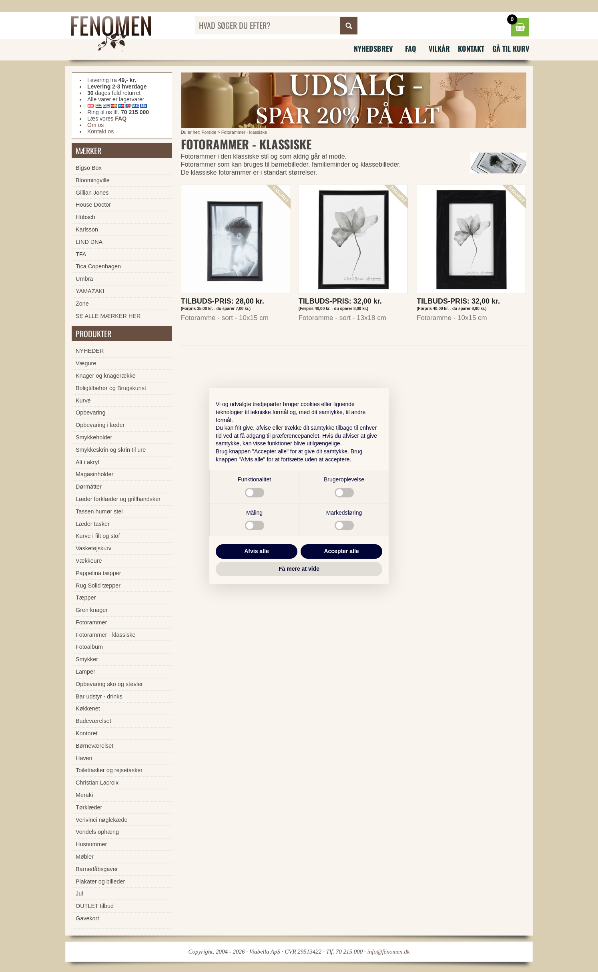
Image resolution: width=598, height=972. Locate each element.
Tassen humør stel (99, 511)
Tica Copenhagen (98, 266)
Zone (82, 303)
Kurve (83, 400)
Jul (79, 893)
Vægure (86, 363)
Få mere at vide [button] (299, 568)
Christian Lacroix (97, 782)
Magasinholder (94, 474)
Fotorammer (91, 622)
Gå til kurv (510, 48)
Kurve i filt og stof (98, 536)
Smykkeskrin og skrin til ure (111, 450)
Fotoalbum (89, 647)
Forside (209, 132)
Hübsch (85, 217)
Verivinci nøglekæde (102, 820)
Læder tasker (93, 524)
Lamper (85, 671)
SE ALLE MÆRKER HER (108, 316)
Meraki (84, 795)
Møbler (85, 856)
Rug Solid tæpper (98, 585)
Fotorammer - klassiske (244, 132)
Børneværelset (94, 746)
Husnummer (91, 844)
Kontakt (471, 48)
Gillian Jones (92, 192)
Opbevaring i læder (100, 425)
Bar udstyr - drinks (99, 696)
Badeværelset (93, 721)
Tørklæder (89, 807)
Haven (84, 758)
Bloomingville (93, 180)
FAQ (410, 48)
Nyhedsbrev (373, 48)
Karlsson (87, 229)
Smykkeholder (94, 437)
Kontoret (86, 733)
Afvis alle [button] (256, 551)
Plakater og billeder (100, 881)
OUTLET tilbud (95, 906)
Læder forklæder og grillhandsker (118, 499)
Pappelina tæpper (98, 573)
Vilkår (439, 48)
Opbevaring (90, 412)
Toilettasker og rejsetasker (109, 770)
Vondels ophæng (97, 832)
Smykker (87, 659)
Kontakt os (100, 131)
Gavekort (87, 918)
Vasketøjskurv (93, 548)
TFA (81, 254)
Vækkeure (89, 560)
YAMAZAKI (90, 291)
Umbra (84, 279)
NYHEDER (90, 351)
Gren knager (92, 610)
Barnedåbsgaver (97, 869)
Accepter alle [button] (341, 551)
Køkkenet (88, 708)
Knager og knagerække (106, 375)
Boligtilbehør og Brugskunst (111, 388)
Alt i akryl (87, 462)
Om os (95, 125)
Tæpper (86, 597)
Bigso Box (89, 168)
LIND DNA (89, 242)
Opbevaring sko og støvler (109, 684)
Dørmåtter (89, 486)
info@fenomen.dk (388, 951)
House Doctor (93, 204)
